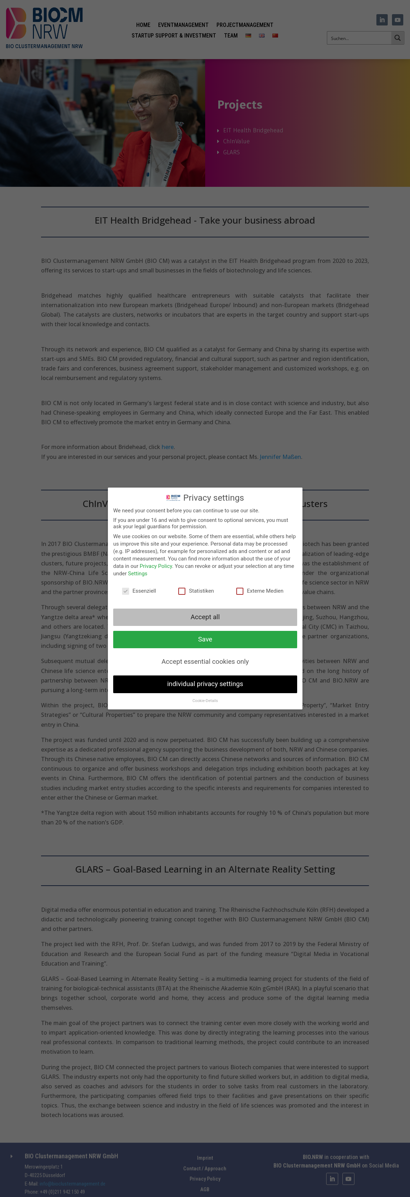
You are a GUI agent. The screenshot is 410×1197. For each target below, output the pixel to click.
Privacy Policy (156, 567)
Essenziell (139, 591)
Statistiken (196, 591)
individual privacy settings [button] (205, 683)
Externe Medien (259, 591)
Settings (138, 574)
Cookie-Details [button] (205, 699)
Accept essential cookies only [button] (205, 661)
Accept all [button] (205, 617)
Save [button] (205, 639)
